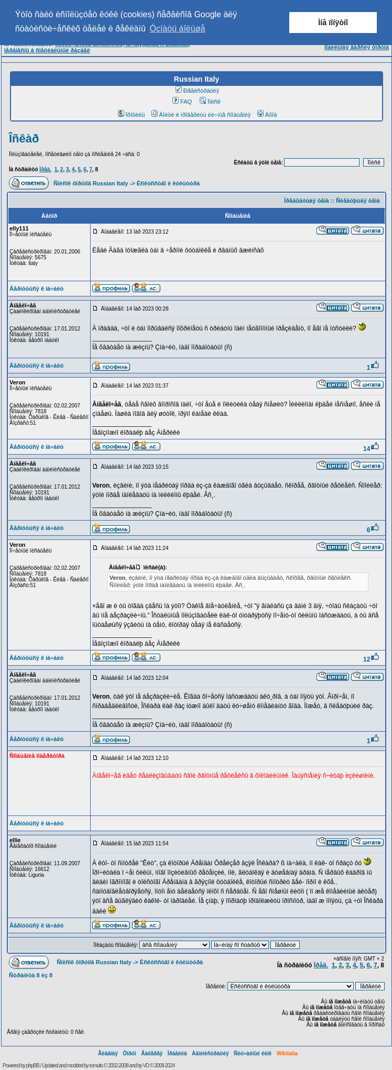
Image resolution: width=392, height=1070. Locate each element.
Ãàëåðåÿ (151, 1053)
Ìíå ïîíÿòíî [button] (333, 22)
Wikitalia (287, 1053)
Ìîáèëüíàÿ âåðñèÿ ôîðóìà (356, 47)
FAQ (182, 101)
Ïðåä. (45, 169)
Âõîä (267, 115)
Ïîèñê (210, 101)
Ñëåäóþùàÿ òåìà (358, 200)
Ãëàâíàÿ (108, 1053)
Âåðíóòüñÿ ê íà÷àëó (36, 288)
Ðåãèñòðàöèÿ (198, 90)
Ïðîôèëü (131, 115)
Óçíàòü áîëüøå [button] (177, 28)
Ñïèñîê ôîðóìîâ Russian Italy (90, 183)
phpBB (32, 1065)
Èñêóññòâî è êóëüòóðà (168, 183)
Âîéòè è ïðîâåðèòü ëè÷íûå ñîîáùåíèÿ (201, 115)
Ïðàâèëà (177, 1053)
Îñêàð (24, 138)
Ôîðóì (129, 1053)
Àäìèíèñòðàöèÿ (210, 1053)
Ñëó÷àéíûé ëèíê (252, 1053)
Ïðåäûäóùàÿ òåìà (306, 200)
